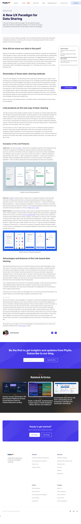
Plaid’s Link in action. (33, 207)
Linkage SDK (35, 501)
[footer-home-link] (11, 455)
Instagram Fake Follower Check (64, 461)
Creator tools (35, 464)
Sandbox (59, 470)
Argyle (19, 148)
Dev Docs (59, 467)
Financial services (36, 467)
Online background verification (39, 461)
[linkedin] (73, 511)
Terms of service (61, 494)
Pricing (43, 3)
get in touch (22, 325)
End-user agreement (62, 501)
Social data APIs (36, 491)
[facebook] (70, 511)
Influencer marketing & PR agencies (40, 457)
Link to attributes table (29, 214)
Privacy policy (60, 497)
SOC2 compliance (61, 491)
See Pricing (46, 434)
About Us (59, 488)
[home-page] (7, 3)
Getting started (61, 464)
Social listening (35, 497)
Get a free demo (69, 87)
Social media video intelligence (39, 494)
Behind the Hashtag (62, 457)
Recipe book (60, 473)
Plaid (11, 198)
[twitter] (77, 511)
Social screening (36, 488)
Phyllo (23, 211)
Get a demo (34, 434)
